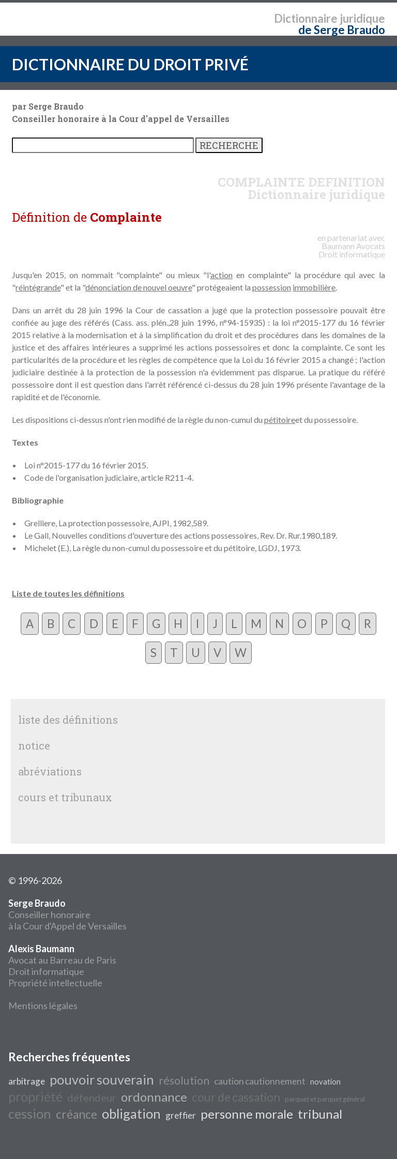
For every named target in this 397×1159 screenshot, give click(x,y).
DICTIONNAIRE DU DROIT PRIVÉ (130, 64)
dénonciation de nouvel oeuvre (138, 287)
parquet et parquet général (325, 1099)
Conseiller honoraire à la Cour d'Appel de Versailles (67, 914)
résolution (184, 1080)
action (221, 275)
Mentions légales (43, 1005)
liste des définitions (68, 719)
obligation (131, 1113)
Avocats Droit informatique (351, 250)
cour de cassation (236, 1097)
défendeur (91, 1097)
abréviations (50, 771)
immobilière (314, 287)
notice (34, 745)
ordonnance (154, 1096)
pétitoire (279, 419)
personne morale (247, 1113)
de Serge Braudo (341, 30)
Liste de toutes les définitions (68, 593)
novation (325, 1081)
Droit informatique (46, 971)
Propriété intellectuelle (55, 982)
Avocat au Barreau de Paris (62, 960)
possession (271, 287)
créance (76, 1114)
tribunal (320, 1113)
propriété (35, 1096)
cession (29, 1113)
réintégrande (38, 287)
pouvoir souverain (102, 1079)
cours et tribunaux (65, 797)
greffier (180, 1115)
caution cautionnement (260, 1081)
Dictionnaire (306, 18)
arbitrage (26, 1081)
